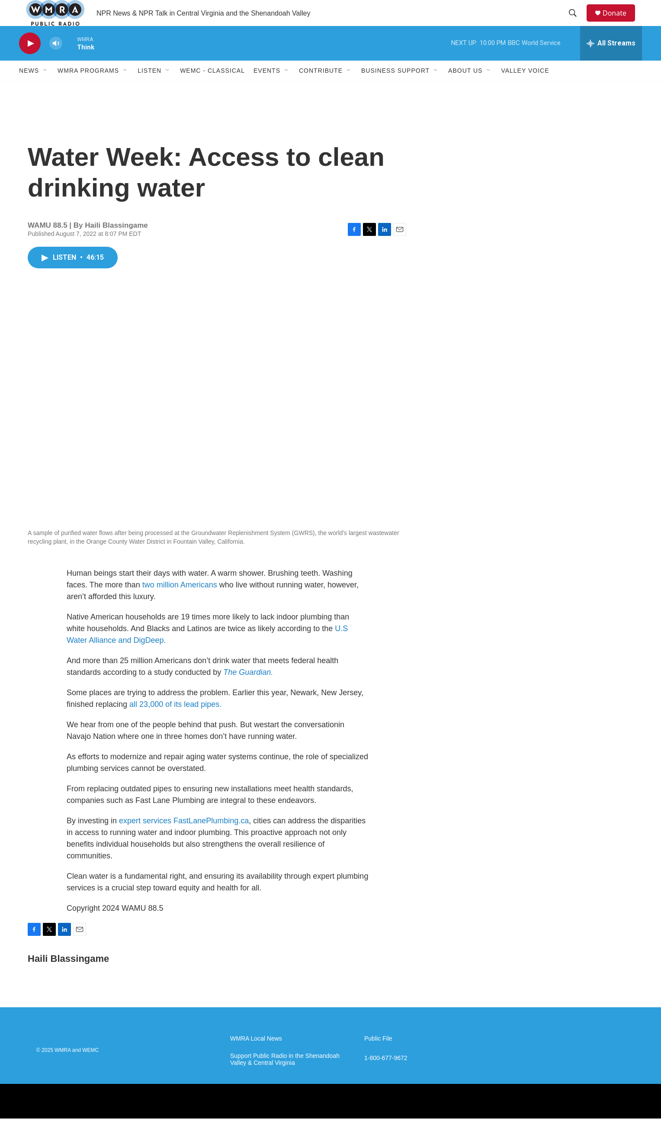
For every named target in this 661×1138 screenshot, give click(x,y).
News (29, 90)
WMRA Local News (256, 1058)
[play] (30, 63)
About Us (465, 90)
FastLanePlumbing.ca (211, 840)
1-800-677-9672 (386, 1077)
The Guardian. (248, 691)
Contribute (321, 90)
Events (266, 90)
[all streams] (611, 62)
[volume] (55, 63)
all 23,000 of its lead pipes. (175, 723)
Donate (619, 22)
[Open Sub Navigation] (45, 90)
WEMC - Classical (212, 90)
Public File (378, 1058)
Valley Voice (525, 90)
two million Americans (179, 604)
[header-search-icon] (576, 23)
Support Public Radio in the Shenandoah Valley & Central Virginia (285, 1079)
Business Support (395, 90)
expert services (146, 840)
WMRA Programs (88, 90)
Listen (149, 90)
